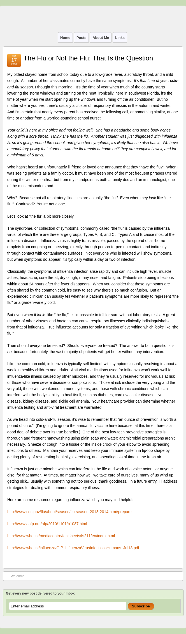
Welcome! (15, 576)
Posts (81, 38)
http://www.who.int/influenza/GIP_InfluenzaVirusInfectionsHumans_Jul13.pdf (73, 548)
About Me (100, 38)
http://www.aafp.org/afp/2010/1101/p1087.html (47, 524)
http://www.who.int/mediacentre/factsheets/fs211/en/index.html (61, 536)
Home (65, 38)
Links (120, 38)
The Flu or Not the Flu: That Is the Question (88, 58)
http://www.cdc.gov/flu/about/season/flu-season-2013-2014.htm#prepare (69, 511)
